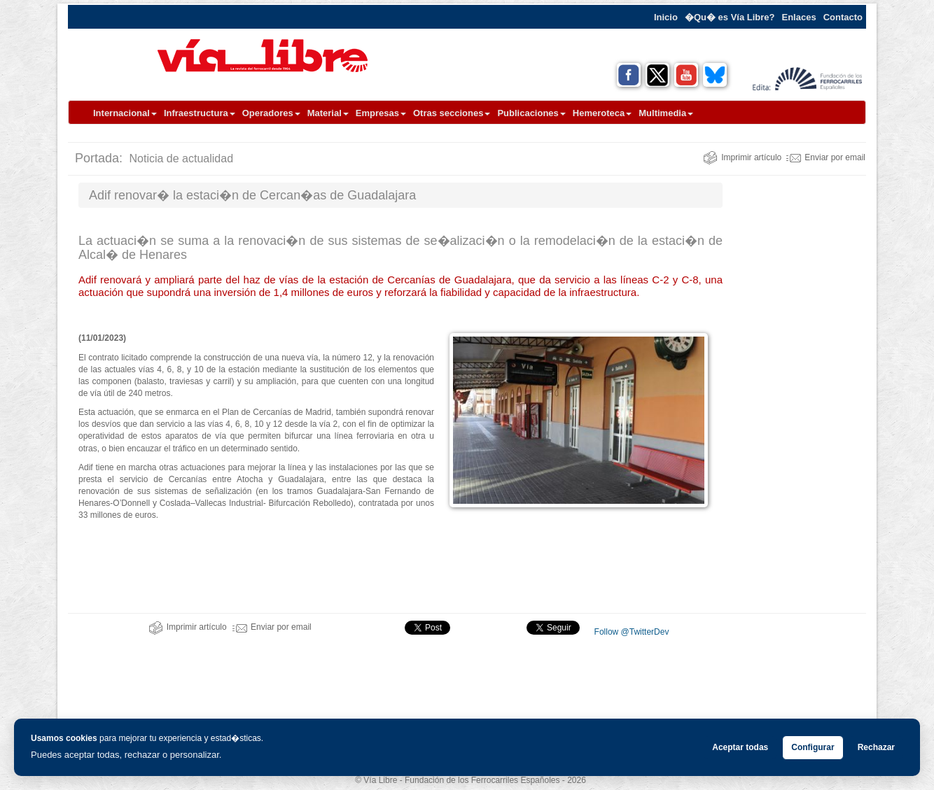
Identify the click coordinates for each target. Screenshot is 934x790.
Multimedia (666, 113)
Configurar (812, 747)
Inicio (666, 17)
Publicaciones (531, 113)
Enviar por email (825, 157)
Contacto (843, 17)
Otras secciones (451, 113)
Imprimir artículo (742, 157)
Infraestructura (199, 113)
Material (328, 113)
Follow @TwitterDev (630, 632)
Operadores (271, 113)
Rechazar (876, 747)
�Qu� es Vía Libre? (730, 17)
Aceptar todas (740, 747)
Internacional (125, 113)
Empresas (381, 113)
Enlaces (799, 17)
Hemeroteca (602, 113)
